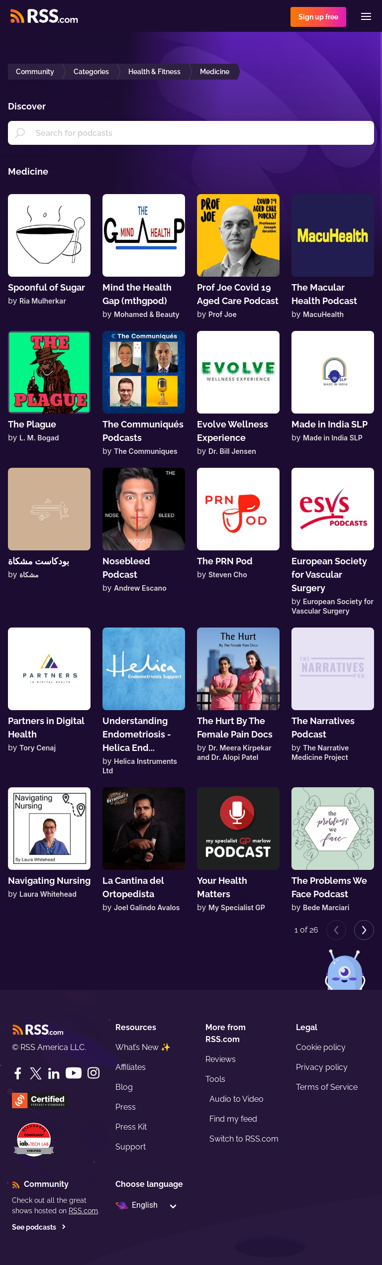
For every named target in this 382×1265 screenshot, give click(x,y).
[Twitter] (36, 1073)
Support (130, 1147)
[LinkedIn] (54, 1073)
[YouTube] (74, 1073)
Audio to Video (236, 1099)
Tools (215, 1079)
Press (125, 1107)
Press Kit (131, 1127)
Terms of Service (327, 1087)
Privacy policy (322, 1067)
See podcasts (39, 1227)
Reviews (220, 1059)
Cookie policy (321, 1047)
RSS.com (83, 1211)
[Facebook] (18, 1073)
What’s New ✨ (143, 1047)
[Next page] (364, 930)
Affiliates (130, 1067)
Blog (124, 1087)
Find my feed (233, 1119)
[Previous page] (336, 930)
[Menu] (366, 16)
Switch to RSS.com (244, 1139)
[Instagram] (93, 1073)
